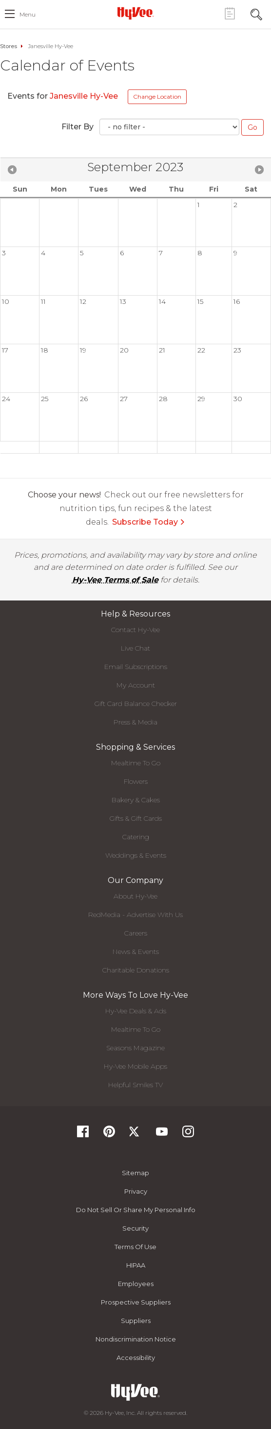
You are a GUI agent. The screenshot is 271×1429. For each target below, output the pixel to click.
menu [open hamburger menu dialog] (27, 14)
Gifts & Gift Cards (136, 818)
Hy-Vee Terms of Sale (115, 579)
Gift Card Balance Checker (136, 703)
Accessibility (135, 1357)
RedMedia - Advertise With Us (135, 914)
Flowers (136, 781)
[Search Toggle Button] (256, 13)
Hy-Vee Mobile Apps (135, 1066)
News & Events (136, 951)
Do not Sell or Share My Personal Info (135, 1210)
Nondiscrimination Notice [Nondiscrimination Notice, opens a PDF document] (136, 1339)
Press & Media (135, 722)
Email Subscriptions (135, 666)
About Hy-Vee (135, 896)
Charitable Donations (135, 970)
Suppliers (136, 1320)
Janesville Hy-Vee (85, 96)
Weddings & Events (135, 855)
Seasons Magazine (135, 1047)
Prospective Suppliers (136, 1302)
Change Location (157, 96)
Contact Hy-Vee (135, 629)
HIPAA (135, 1265)
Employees (136, 1284)
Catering (135, 836)
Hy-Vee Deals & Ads (135, 1010)
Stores (8, 46)
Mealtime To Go (135, 763)
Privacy (135, 1191)
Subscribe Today (148, 522)
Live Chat (135, 648)
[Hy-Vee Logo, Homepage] (135, 13)
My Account (135, 685)
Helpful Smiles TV (135, 1084)
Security (135, 1228)
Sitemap (135, 1173)
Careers (135, 933)
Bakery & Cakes (136, 799)
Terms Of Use (135, 1247)
